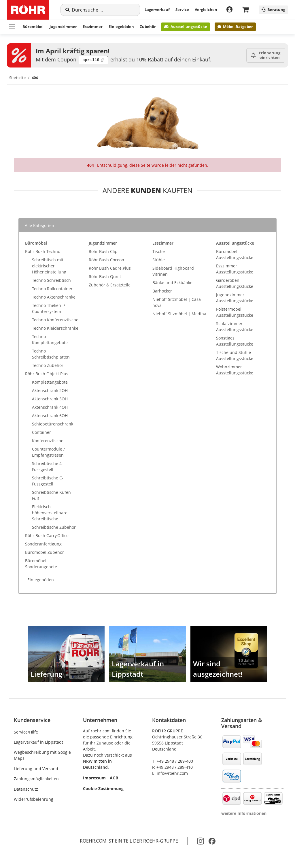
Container (41, 432)
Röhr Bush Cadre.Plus (110, 268)
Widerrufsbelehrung (33, 799)
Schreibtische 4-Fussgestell (47, 466)
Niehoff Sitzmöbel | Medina (179, 313)
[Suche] (103, 10)
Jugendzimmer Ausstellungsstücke (234, 297)
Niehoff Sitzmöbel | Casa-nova (177, 302)
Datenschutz (26, 789)
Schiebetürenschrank (52, 424)
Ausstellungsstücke (185, 26)
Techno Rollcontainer (52, 288)
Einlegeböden (121, 26)
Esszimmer (93, 26)
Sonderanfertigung (43, 544)
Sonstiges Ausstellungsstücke (234, 341)
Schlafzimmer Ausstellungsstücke (234, 326)
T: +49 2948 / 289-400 (172, 761)
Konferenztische (47, 440)
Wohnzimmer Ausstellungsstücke (234, 370)
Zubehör (148, 26)
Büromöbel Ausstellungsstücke (234, 254)
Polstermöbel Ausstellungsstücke (234, 312)
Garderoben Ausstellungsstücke (234, 283)
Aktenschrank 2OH (50, 390)
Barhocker (162, 291)
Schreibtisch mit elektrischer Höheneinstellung (49, 266)
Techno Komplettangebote (50, 339)
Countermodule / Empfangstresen (48, 452)
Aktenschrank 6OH (50, 415)
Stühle (158, 259)
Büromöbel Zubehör (44, 552)
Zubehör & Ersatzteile (110, 285)
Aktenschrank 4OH (50, 407)
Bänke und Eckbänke (172, 282)
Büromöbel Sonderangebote (41, 563)
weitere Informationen (243, 813)
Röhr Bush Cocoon (106, 259)
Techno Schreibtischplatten (51, 354)
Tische (158, 251)
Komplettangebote (50, 382)
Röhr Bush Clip (103, 251)
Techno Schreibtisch (51, 280)
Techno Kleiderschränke (55, 328)
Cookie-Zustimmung (103, 788)
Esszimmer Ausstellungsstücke (234, 269)
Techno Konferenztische (55, 319)
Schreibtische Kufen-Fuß (52, 495)
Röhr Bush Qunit (105, 276)
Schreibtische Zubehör (54, 527)
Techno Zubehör (47, 365)
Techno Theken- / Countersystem (48, 308)
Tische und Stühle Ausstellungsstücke (234, 355)
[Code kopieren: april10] (93, 60)
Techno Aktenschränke (53, 297)
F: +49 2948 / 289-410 (172, 767)
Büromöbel (33, 26)
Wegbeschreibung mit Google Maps (42, 755)
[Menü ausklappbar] (12, 27)
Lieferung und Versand (36, 768)
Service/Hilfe (26, 732)
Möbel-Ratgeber (235, 26)
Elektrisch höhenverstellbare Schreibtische (49, 513)
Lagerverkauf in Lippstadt (38, 742)
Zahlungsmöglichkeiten (36, 778)
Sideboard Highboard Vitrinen (173, 271)
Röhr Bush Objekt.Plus (46, 373)
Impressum (94, 778)
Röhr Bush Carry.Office (47, 535)
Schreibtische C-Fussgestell (47, 481)
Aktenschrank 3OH (50, 399)
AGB (114, 778)
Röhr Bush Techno (42, 251)
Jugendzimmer (63, 26)
